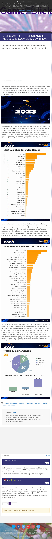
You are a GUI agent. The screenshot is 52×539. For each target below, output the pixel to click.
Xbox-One (6, 403)
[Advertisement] (25, 65)
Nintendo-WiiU (14, 403)
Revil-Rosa (12, 480)
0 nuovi (47, 455)
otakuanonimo (8, 460)
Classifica (21, 403)
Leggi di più (30, 10)
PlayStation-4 (38, 403)
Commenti (19, 81)
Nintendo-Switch (29, 403)
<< (4, 504)
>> (15, 504)
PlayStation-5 (46, 403)
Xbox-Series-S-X (12, 405)
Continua (22, 10)
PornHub (4, 405)
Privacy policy (34, 536)
